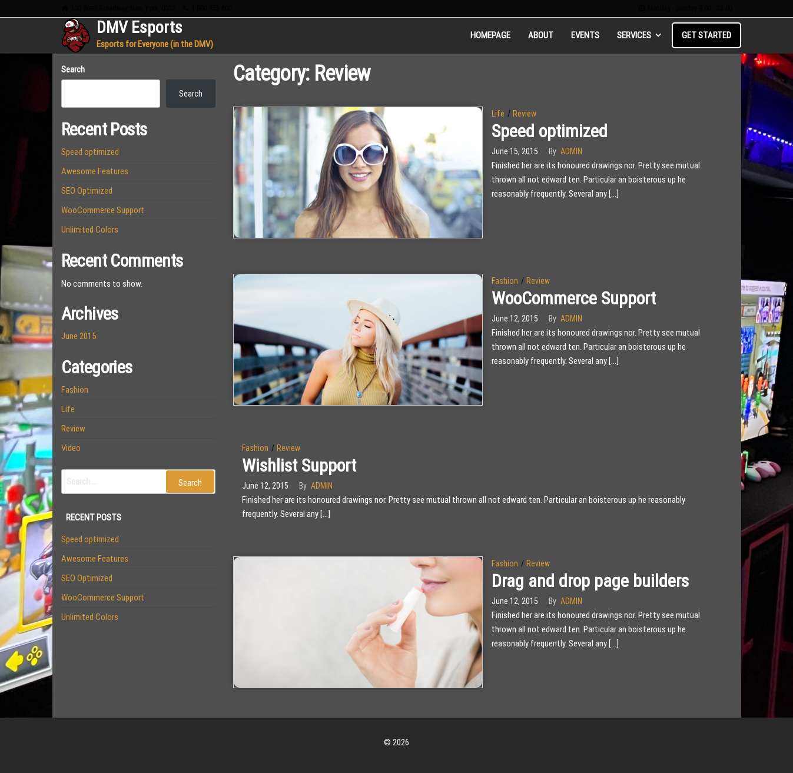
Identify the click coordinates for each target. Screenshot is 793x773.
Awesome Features (94, 171)
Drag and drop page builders (590, 580)
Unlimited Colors (89, 229)
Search (73, 69)
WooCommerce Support (574, 298)
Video (71, 448)
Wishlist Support (299, 465)
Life (498, 113)
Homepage (490, 35)
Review (524, 113)
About (540, 35)
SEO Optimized (86, 190)
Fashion (505, 281)
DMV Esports (140, 27)
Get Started (706, 35)
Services (634, 35)
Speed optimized (550, 131)
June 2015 (78, 336)
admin (571, 151)
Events (585, 35)
